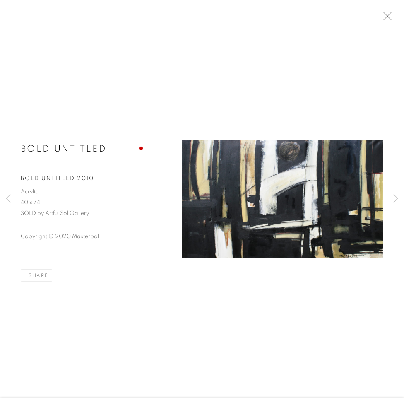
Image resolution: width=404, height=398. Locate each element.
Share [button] (38, 276)
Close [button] (385, 18)
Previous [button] (8, 199)
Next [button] (395, 199)
